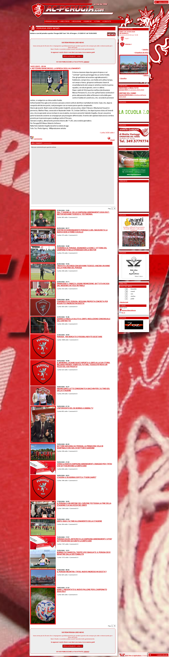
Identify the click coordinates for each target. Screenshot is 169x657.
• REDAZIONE (76, 21)
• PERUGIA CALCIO (51, 21)
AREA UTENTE (163, 2)
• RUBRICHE (88, 21)
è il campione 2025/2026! (131, 90)
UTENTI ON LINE (162, 655)
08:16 (123, 312)
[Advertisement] (126, 196)
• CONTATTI (107, 21)
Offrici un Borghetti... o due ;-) (72, 56)
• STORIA (97, 21)
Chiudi (111, 140)
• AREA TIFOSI (64, 21)
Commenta (36, 139)
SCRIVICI (86, 62)
